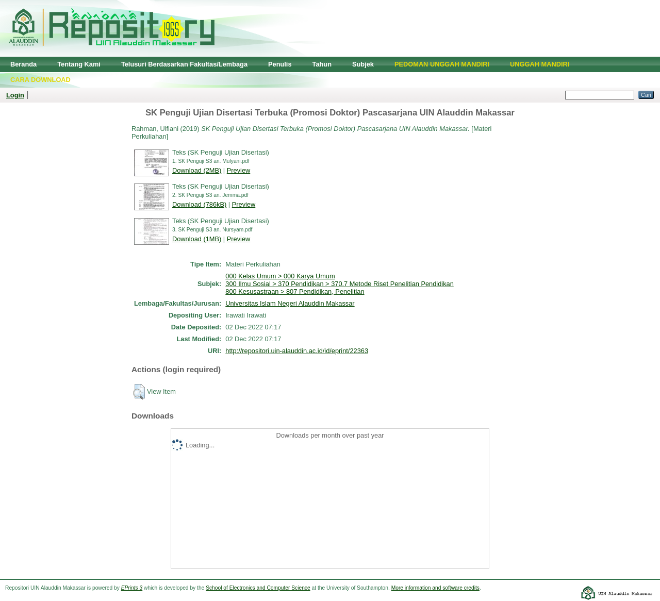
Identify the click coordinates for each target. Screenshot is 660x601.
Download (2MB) (196, 170)
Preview (239, 170)
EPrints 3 (132, 588)
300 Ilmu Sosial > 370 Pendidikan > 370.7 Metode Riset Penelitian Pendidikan (339, 284)
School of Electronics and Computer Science (258, 588)
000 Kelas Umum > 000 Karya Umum (280, 276)
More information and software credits (435, 588)
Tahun (322, 64)
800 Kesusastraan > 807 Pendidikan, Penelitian (294, 291)
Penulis (280, 64)
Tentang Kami (79, 64)
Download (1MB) (196, 239)
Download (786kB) (199, 204)
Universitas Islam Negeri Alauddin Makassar (289, 303)
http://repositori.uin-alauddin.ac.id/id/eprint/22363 (296, 351)
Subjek (363, 64)
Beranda (23, 64)
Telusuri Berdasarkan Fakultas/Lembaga (184, 64)
